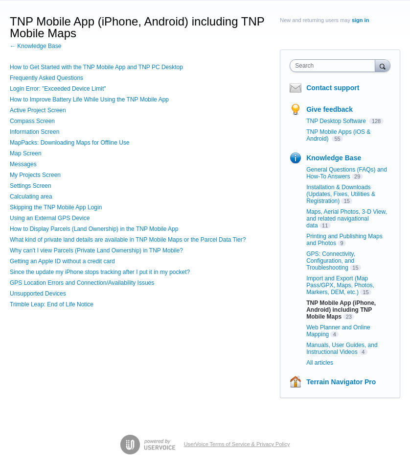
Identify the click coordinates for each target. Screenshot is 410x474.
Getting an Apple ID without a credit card (62, 261)
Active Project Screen (38, 110)
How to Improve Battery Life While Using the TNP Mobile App (89, 99)
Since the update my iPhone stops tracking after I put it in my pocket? (100, 272)
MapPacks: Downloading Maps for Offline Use (70, 142)
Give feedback (329, 109)
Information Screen (34, 131)
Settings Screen (30, 185)
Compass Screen (32, 121)
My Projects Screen (35, 175)
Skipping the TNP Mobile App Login (56, 207)
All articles (319, 362)
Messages (23, 164)
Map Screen (26, 153)
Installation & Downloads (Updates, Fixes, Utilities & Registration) (340, 194)
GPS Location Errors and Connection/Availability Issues (82, 282)
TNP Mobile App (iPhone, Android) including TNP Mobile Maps (341, 309)
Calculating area (31, 196)
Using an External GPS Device (50, 218)
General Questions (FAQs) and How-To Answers (346, 173)
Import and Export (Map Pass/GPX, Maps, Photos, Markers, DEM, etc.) (340, 285)
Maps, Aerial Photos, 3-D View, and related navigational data (346, 218)
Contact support (332, 87)
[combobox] (334, 65)
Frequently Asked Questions (46, 78)
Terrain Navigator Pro (341, 382)
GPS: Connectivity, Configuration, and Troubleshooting (330, 260)
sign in (360, 20)
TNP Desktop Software (336, 121)
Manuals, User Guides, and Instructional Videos (341, 348)
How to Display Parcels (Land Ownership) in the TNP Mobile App (94, 228)
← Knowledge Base (35, 46)
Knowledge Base (333, 158)
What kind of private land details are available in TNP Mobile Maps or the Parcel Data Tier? (128, 239)
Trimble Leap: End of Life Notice (51, 304)
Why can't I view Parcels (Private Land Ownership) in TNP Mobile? (96, 250)
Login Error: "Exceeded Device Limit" (58, 88)
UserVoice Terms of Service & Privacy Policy (237, 444)
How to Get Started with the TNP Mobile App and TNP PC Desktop (96, 67)
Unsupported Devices (38, 293)
